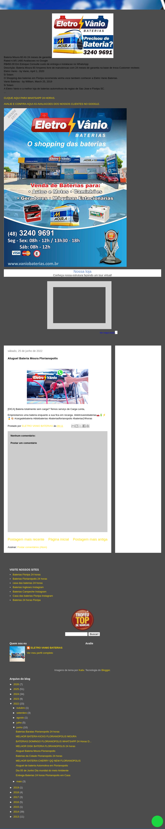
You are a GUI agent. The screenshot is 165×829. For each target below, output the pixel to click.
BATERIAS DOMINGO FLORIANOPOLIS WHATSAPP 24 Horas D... (53, 741)
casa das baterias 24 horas (28, 583)
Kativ (81, 670)
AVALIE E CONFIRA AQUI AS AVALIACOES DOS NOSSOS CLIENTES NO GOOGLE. (52, 103)
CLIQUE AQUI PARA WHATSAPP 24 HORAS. (29, 98)
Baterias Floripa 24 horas (26, 574)
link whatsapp (157, 821)
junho (19, 727)
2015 (16, 806)
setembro (22, 712)
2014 (16, 811)
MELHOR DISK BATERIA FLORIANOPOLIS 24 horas (45, 746)
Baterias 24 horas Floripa (26, 600)
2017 (16, 797)
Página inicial (58, 539)
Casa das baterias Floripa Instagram (33, 595)
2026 (16, 684)
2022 (16, 703)
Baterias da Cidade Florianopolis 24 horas (39, 755)
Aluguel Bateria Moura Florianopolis (35, 751)
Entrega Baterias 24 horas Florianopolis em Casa (43, 775)
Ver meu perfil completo (40, 652)
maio (19, 781)
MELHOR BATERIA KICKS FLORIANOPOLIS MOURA (46, 736)
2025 (16, 689)
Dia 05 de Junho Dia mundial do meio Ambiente (42, 770)
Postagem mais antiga (90, 539)
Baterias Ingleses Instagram (28, 587)
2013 (16, 816)
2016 (16, 802)
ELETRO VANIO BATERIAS (47, 647)
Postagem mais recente (26, 539)
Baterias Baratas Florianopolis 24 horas (37, 731)
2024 (16, 694)
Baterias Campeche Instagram (29, 591)
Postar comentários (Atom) (32, 547)
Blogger (105, 670)
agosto (20, 717)
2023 (16, 698)
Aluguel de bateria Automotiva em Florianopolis (42, 765)
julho (19, 722)
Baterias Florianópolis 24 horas (30, 578)
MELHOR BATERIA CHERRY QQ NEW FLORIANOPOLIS (48, 760)
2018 (16, 792)
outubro (21, 707)
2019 (16, 787)
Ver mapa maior (107, 332)
